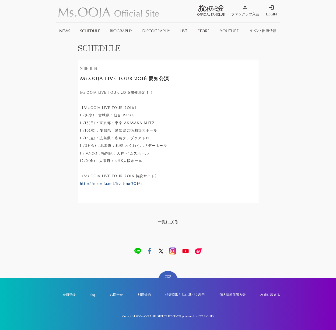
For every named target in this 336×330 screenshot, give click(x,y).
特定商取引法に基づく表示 (185, 295)
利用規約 (144, 295)
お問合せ (116, 295)
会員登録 (69, 295)
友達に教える (270, 295)
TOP (168, 276)
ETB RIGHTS (206, 316)
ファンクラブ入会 (245, 10)
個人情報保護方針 (233, 295)
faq (92, 295)
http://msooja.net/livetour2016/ (111, 183)
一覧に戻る (168, 221)
